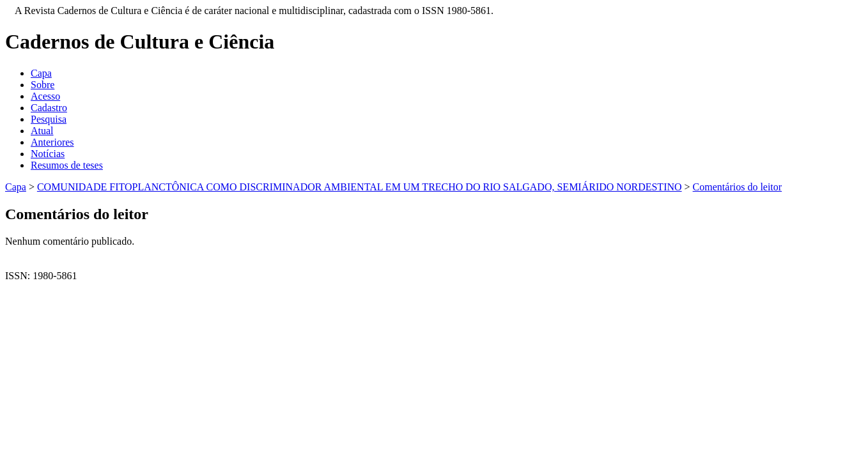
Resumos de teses (67, 165)
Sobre (42, 84)
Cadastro (49, 107)
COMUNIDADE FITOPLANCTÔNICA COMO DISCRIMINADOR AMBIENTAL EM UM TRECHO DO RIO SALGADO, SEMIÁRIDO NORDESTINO (359, 186)
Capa (41, 73)
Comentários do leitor (737, 186)
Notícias (48, 153)
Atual (42, 130)
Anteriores (52, 142)
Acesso (45, 96)
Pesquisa (48, 119)
